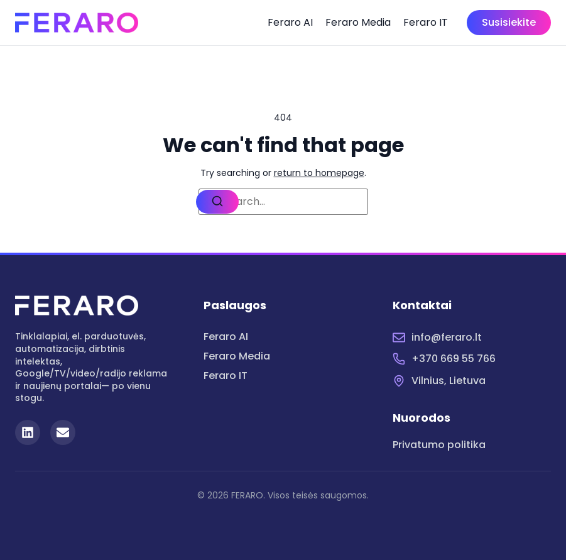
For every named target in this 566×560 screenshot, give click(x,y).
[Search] (217, 202)
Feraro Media (358, 23)
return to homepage (319, 173)
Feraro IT (425, 23)
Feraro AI (290, 23)
